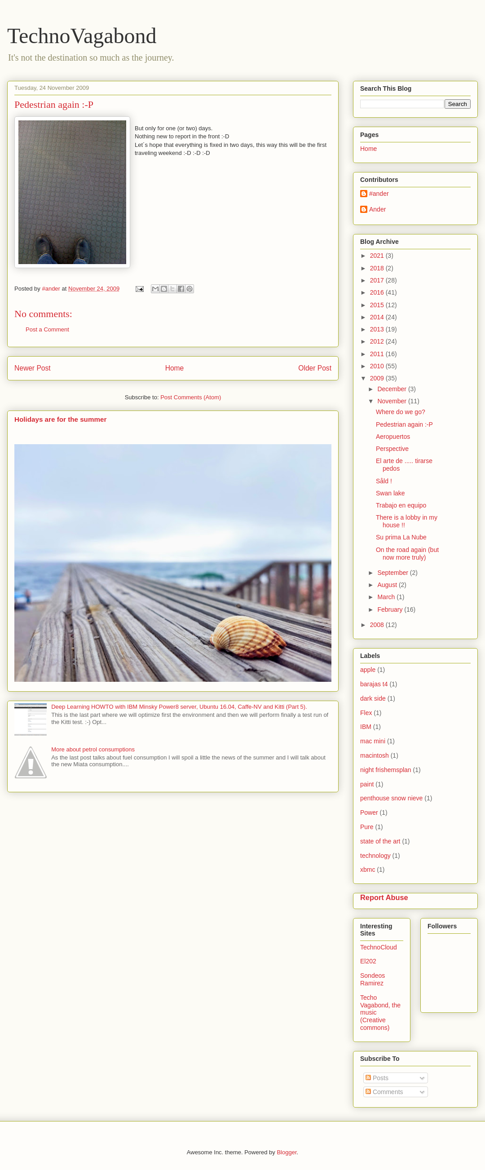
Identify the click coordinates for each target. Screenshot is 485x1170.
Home (174, 368)
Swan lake (390, 493)
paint (367, 784)
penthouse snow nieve (391, 798)
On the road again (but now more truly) (407, 553)
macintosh (374, 755)
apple (367, 669)
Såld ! (384, 481)
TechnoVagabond (82, 36)
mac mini (372, 741)
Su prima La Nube (401, 537)
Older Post (314, 368)
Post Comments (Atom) (190, 397)
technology (375, 855)
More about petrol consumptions (93, 749)
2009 (378, 378)
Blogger (286, 1152)
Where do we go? (400, 411)
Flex (366, 712)
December (392, 389)
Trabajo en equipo (401, 505)
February (390, 609)
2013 (378, 329)
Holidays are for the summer (60, 419)
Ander (377, 209)
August (387, 584)
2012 (378, 341)
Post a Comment (47, 329)
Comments (384, 1091)
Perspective (392, 448)
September (393, 572)
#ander (379, 193)
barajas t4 (374, 684)
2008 (378, 624)
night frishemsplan (385, 769)
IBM (365, 726)
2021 (378, 255)
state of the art (380, 841)
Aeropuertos (393, 436)
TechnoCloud (378, 947)
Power (369, 812)
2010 (378, 366)
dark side (373, 698)
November (392, 401)
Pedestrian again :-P (404, 424)
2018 (378, 268)
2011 (378, 354)
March (387, 596)
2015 (378, 305)
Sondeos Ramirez (372, 979)
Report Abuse (384, 897)
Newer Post (32, 368)
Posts (377, 1078)
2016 (378, 292)
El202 (368, 961)
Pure (367, 826)
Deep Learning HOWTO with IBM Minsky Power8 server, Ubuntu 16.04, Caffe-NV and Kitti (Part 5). (179, 706)
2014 (378, 317)
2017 (378, 280)
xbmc (367, 869)
